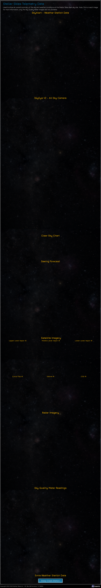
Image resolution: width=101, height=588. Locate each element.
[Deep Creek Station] (50, 581)
